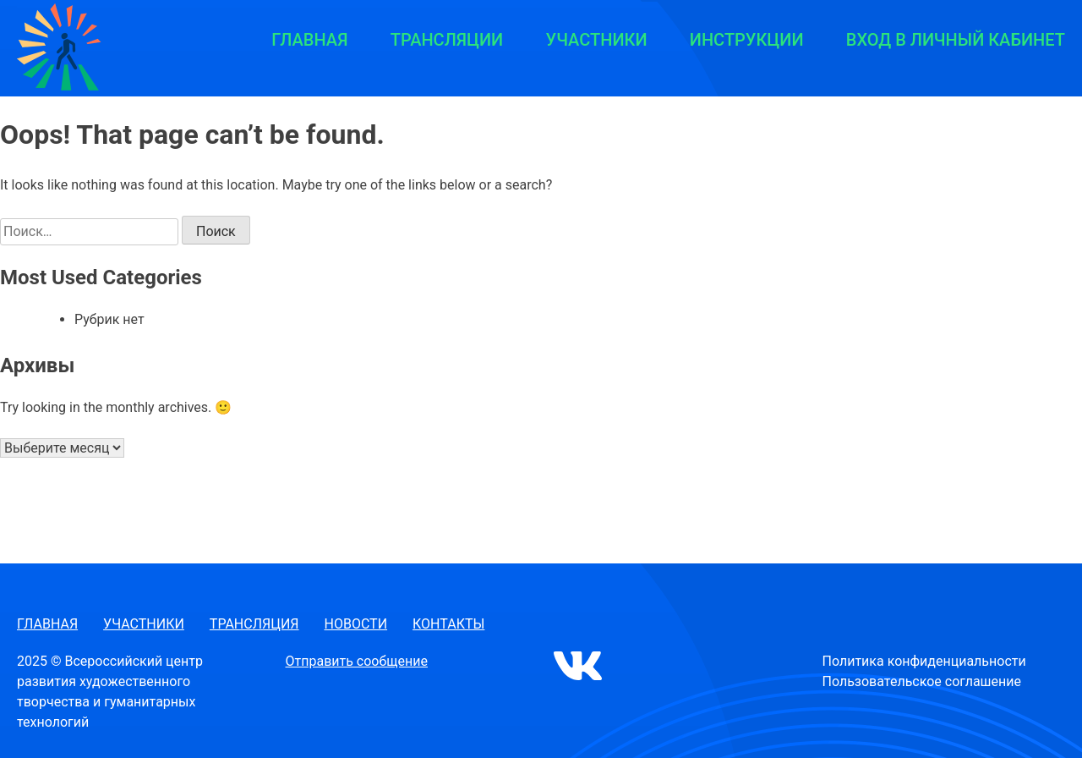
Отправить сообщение (357, 661)
